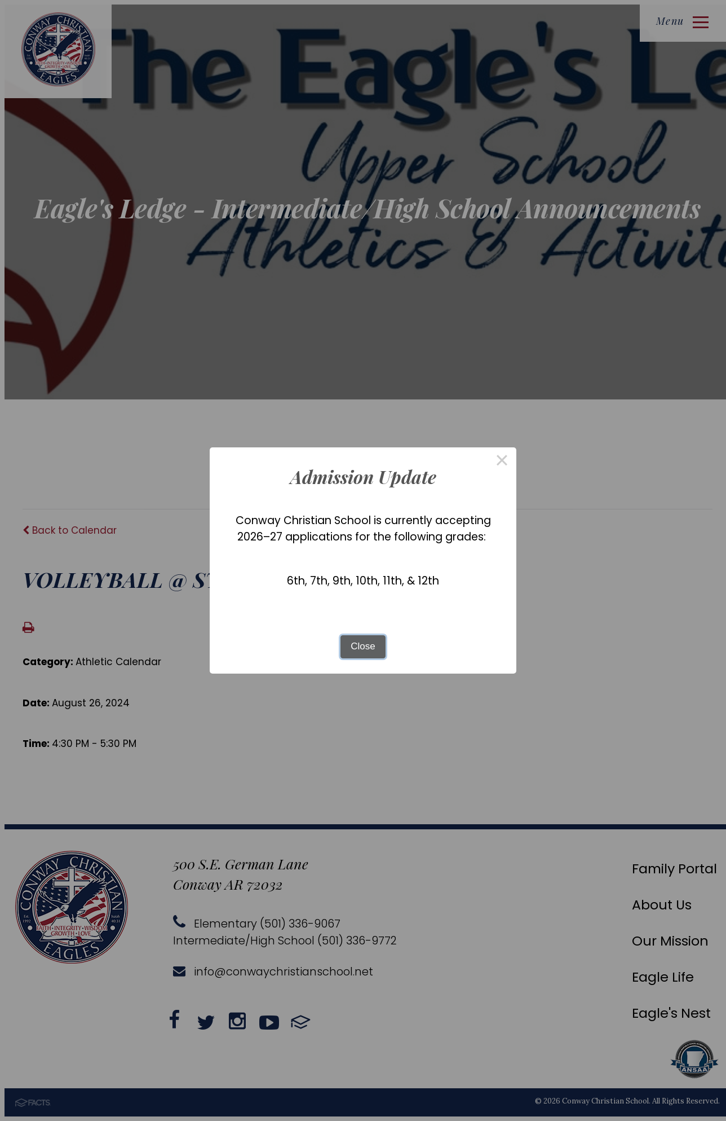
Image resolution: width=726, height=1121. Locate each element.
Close (363, 646)
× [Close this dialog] (502, 461)
